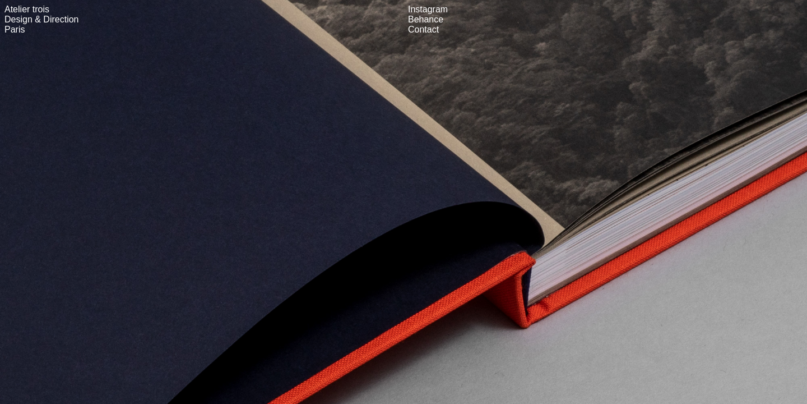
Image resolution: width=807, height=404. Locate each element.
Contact (423, 29)
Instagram (428, 9)
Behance (425, 19)
